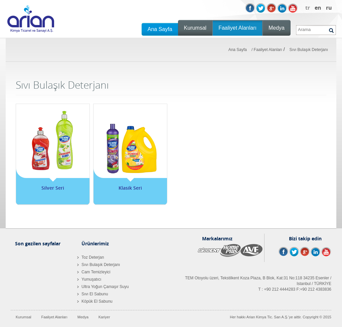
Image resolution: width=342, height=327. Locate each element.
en (318, 7)
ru (329, 7)
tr (307, 7)
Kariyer (104, 317)
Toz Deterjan (90, 257)
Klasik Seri (130, 188)
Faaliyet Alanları (237, 28)
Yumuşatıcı (89, 279)
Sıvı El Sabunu (92, 294)
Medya (277, 28)
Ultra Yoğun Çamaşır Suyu (103, 286)
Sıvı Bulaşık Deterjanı (309, 49)
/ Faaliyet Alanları (266, 49)
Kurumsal (195, 28)
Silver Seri (52, 188)
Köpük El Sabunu (95, 301)
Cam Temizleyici (93, 272)
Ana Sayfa (160, 29)
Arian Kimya (31, 19)
